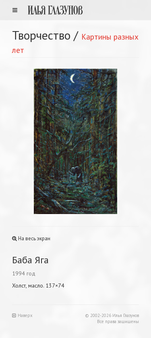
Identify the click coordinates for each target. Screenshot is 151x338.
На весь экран (31, 238)
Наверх (22, 315)
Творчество (41, 35)
